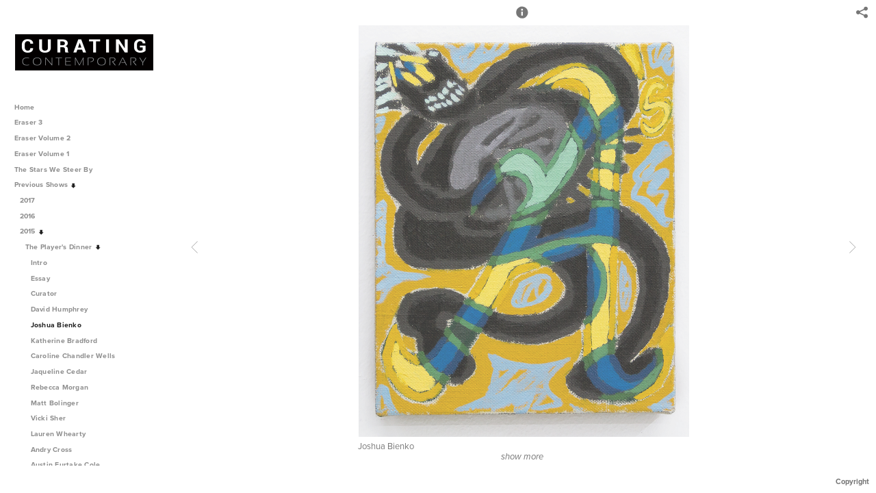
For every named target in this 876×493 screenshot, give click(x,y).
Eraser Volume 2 (42, 138)
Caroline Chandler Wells (73, 356)
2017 (32, 200)
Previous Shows (45, 184)
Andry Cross (52, 449)
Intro (39, 262)
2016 (32, 216)
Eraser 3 (28, 122)
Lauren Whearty (58, 434)
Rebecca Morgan (60, 387)
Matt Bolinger (55, 403)
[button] (522, 18)
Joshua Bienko (56, 325)
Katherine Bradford (64, 341)
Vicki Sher (48, 418)
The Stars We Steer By (58, 169)
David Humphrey (59, 309)
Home (24, 107)
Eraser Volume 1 (42, 154)
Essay (40, 278)
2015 (32, 231)
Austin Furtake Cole (66, 464)
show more (522, 456)
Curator (44, 293)
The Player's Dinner (63, 247)
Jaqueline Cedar (59, 371)
